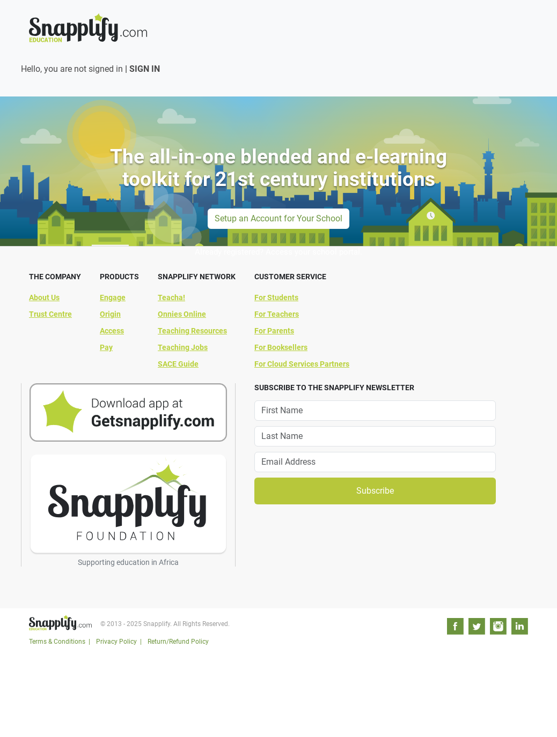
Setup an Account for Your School (278, 218)
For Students (276, 297)
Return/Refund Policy (178, 641)
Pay (106, 347)
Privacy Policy (116, 641)
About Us (44, 297)
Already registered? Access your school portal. (278, 252)
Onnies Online (182, 314)
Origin (110, 314)
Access (112, 330)
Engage (113, 297)
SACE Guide (178, 364)
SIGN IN (144, 69)
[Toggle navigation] (521, 18)
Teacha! (171, 297)
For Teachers (276, 314)
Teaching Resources (192, 330)
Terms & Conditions (57, 641)
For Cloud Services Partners (301, 364)
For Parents (274, 330)
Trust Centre (50, 314)
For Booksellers (280, 347)
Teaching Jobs (183, 347)
